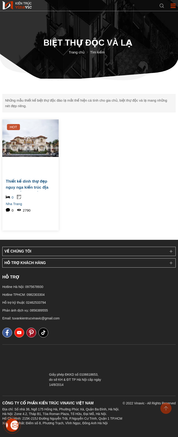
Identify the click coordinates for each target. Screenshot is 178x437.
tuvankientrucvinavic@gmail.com (36, 318)
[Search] (161, 6)
